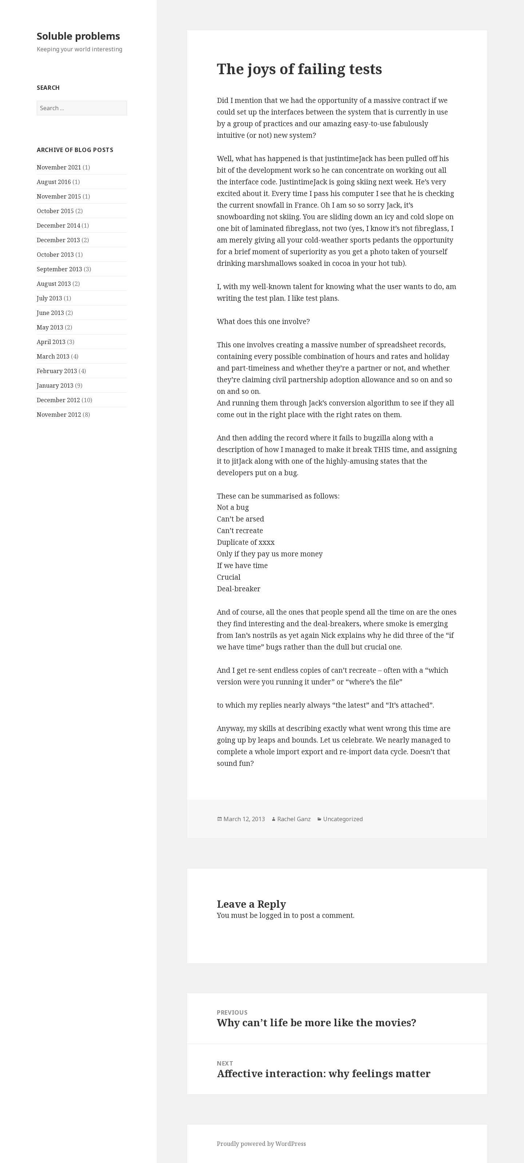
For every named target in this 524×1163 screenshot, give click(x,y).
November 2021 (59, 167)
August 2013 (54, 284)
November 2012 (59, 415)
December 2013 (58, 240)
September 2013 (59, 269)
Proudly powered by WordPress (261, 1144)
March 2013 (53, 356)
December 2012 (58, 400)
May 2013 (50, 327)
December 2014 (58, 225)
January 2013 (55, 385)
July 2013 (49, 298)
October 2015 (55, 211)
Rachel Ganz (294, 819)
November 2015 (59, 196)
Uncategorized (343, 819)
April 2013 (51, 342)
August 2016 (54, 182)
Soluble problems (78, 36)
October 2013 (55, 255)
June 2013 (50, 313)
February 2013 (57, 371)
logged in (274, 915)
